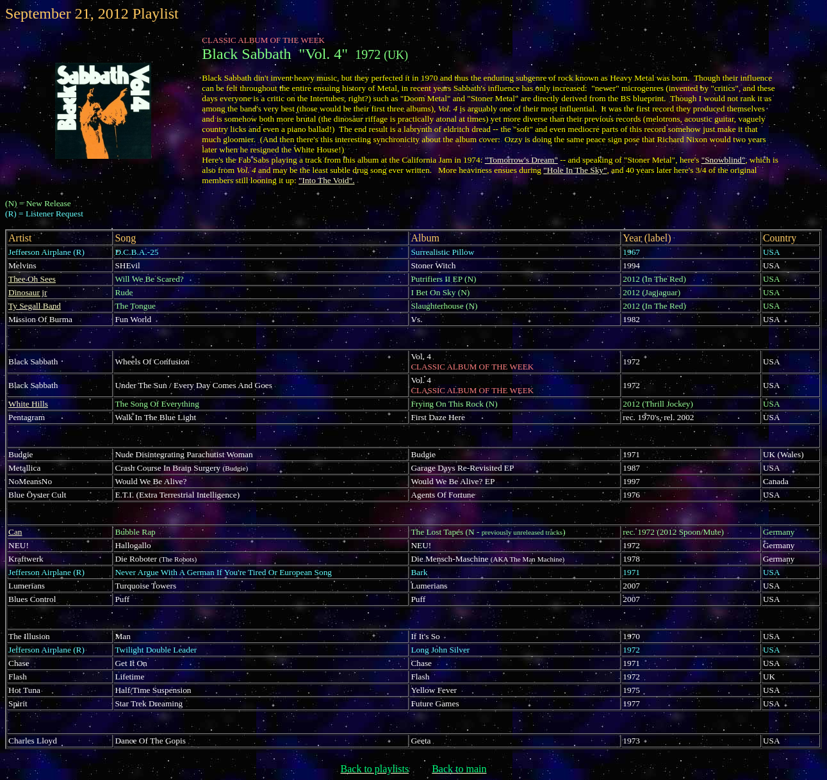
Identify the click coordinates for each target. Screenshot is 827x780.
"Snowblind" (723, 160)
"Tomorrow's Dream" (521, 160)
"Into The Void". (327, 180)
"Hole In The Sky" (575, 170)
